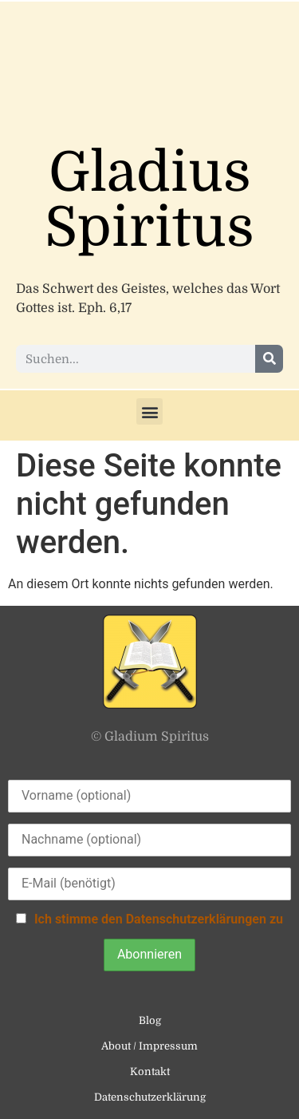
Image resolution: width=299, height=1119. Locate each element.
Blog (150, 1020)
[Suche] (269, 359)
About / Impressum (149, 1046)
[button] (149, 411)
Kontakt (150, 1071)
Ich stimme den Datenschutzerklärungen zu (158, 919)
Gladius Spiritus (149, 200)
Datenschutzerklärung (150, 1097)
